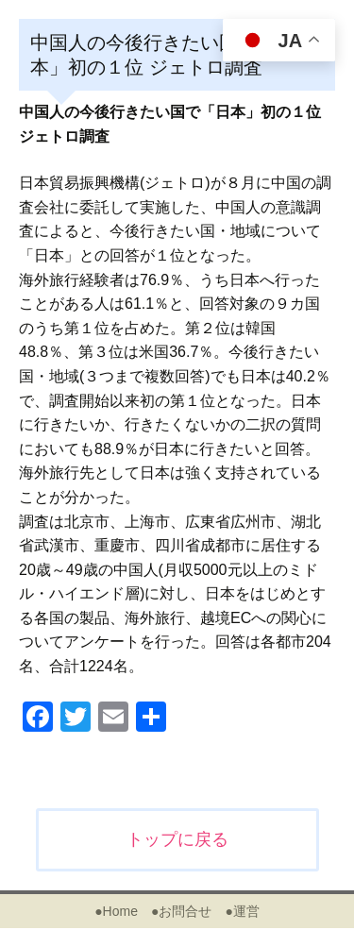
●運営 (242, 911)
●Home (116, 911)
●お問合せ (181, 911)
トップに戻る (177, 839)
